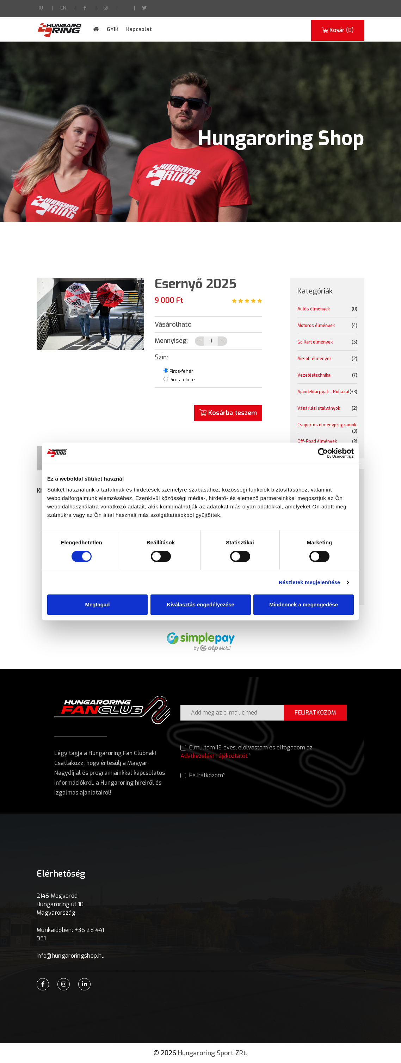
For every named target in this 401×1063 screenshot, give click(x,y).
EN (63, 8)
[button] (45, 314)
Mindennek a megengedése (303, 604)
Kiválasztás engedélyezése (200, 604)
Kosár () (338, 30)
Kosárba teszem (228, 413)
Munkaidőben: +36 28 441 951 (70, 934)
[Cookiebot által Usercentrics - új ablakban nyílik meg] (323, 453)
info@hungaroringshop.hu (71, 955)
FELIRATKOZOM (315, 712)
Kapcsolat (139, 29)
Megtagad (97, 604)
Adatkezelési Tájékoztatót (213, 756)
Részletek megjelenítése (309, 582)
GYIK (112, 29)
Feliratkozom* (203, 775)
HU (40, 8)
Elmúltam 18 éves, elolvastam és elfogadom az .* (246, 752)
